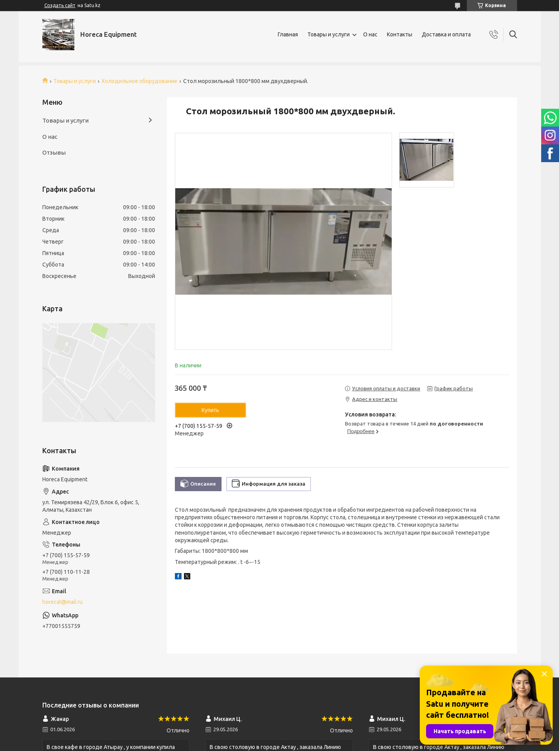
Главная (288, 34)
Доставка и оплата (446, 34)
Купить (210, 410)
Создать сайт (60, 5)
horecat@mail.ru (62, 602)
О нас (370, 34)
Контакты (399, 34)
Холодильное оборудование (139, 81)
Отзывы (54, 152)
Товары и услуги (328, 34)
